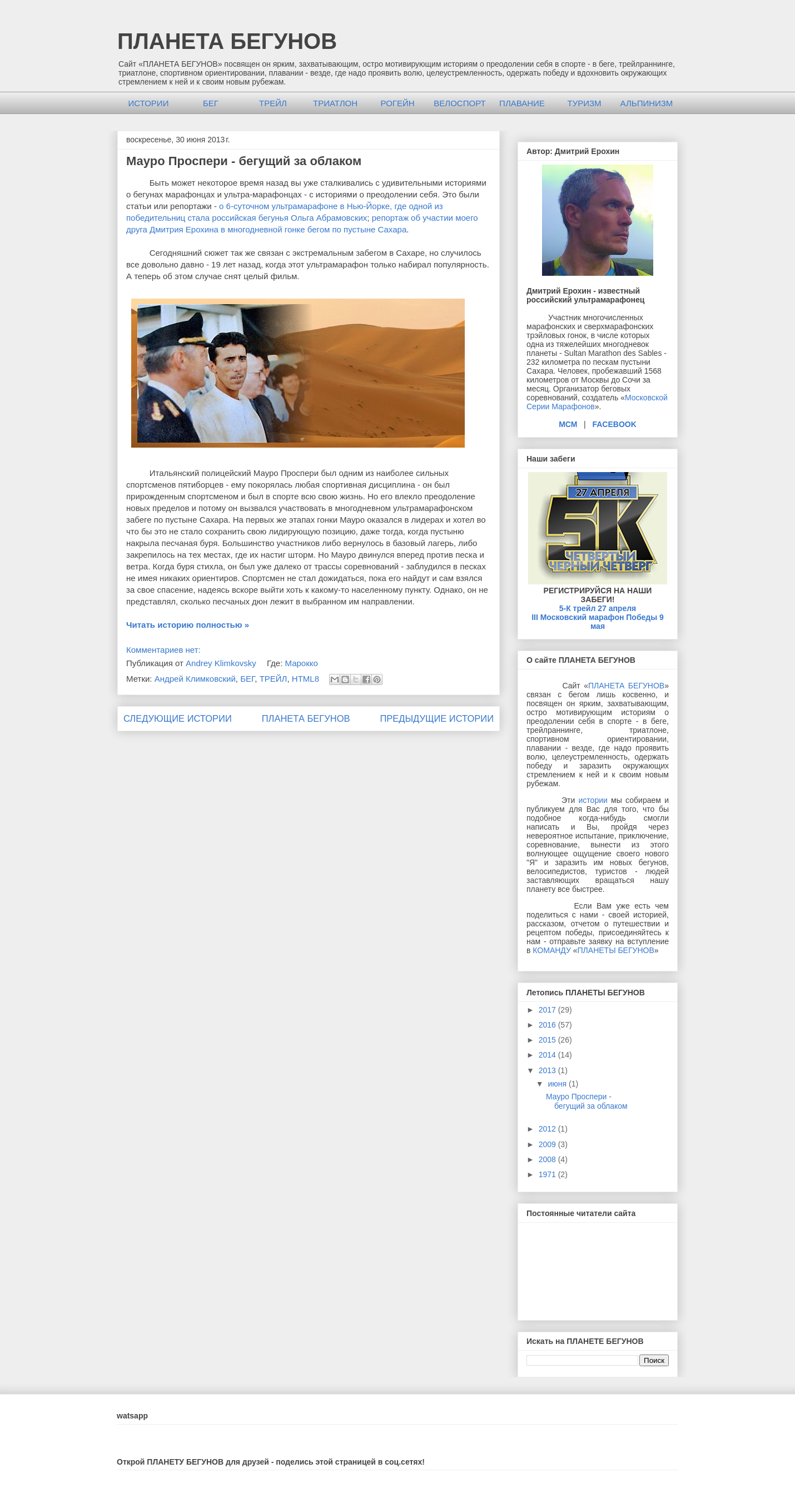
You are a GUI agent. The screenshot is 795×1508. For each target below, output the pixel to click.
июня (558, 1083)
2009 (548, 1144)
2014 (548, 1054)
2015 (548, 1039)
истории (593, 800)
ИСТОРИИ (148, 103)
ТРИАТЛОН (335, 103)
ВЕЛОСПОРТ (459, 103)
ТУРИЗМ (584, 103)
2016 (548, 1024)
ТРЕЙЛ (273, 103)
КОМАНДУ (552, 950)
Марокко (301, 663)
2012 (548, 1128)
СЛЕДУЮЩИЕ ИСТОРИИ (177, 718)
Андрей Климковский (195, 678)
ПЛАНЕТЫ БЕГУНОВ (616, 950)
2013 (548, 1070)
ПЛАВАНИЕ (522, 103)
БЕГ (210, 103)
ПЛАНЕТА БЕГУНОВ (227, 41)
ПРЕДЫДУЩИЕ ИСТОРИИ (437, 718)
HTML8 (305, 678)
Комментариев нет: (163, 649)
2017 (548, 1009)
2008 (548, 1159)
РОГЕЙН (397, 103)
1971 (548, 1174)
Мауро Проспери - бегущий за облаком (243, 161)
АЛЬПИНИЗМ (646, 103)
